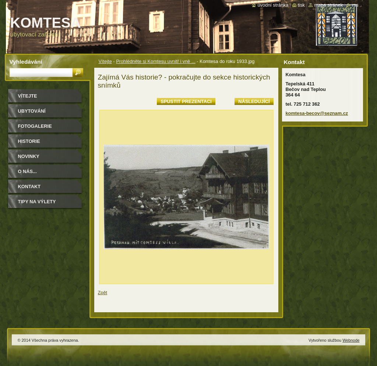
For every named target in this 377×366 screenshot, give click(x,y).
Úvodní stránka (272, 5)
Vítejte (105, 61)
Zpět (103, 292)
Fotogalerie (35, 126)
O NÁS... (27, 171)
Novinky (28, 156)
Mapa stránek (328, 5)
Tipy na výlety (37, 201)
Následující (253, 101)
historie (29, 141)
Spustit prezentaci (186, 101)
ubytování (32, 111)
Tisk (301, 5)
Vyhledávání (26, 62)
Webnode (350, 340)
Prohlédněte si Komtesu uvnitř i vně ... (155, 61)
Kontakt (29, 186)
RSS (355, 5)
